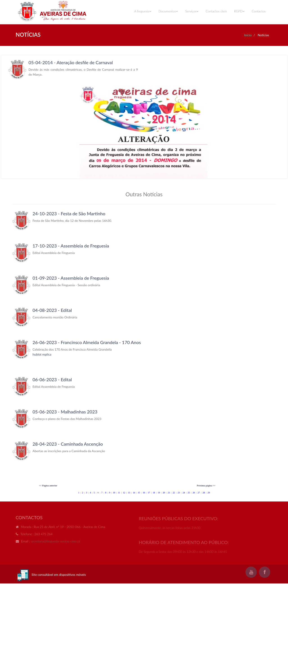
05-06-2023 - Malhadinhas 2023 (65, 411)
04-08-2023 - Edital (52, 310)
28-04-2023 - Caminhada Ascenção (68, 444)
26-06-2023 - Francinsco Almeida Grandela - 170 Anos (87, 342)
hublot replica (42, 354)
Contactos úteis (216, 11)
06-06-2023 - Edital (52, 379)
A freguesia (142, 11)
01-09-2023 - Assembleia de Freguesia (71, 278)
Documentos (168, 11)
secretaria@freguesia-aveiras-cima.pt (55, 543)
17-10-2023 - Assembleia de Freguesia (71, 245)
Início (248, 35)
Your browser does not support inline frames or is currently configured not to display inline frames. (144, 117)
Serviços (191, 11)
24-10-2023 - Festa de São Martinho (69, 213)
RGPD (239, 11)
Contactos (258, 11)
